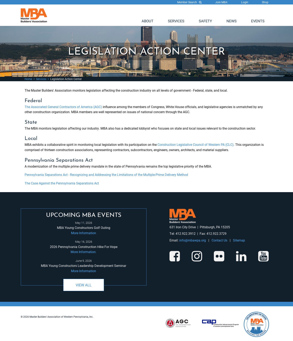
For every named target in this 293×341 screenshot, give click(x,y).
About (147, 20)
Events (258, 20)
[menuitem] (147, 21)
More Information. (83, 252)
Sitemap (239, 240)
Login (244, 2)
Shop (265, 2)
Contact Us (219, 240)
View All (84, 285)
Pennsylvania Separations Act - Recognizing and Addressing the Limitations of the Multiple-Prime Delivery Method (106, 174)
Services (176, 20)
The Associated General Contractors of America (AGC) (63, 107)
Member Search (189, 2)
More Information (83, 233)
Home (28, 79)
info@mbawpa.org (192, 240)
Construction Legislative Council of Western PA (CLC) (195, 144)
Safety (205, 20)
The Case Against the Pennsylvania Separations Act (62, 183)
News (231, 20)
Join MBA (221, 2)
